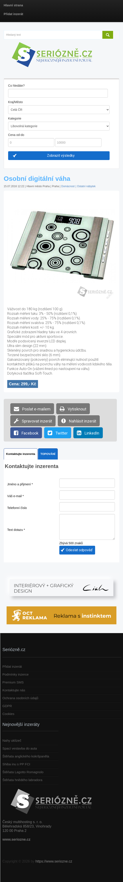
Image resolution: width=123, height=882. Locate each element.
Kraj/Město (15, 102)
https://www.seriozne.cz (54, 861)
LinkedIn (88, 432)
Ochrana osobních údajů (20, 698)
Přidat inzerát (13, 14)
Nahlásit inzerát (78, 420)
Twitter (58, 432)
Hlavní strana (13, 5)
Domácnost (68, 186)
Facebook (26, 432)
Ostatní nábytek (86, 186)
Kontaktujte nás (13, 690)
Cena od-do (16, 135)
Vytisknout (73, 408)
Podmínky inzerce (15, 674)
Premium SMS (13, 682)
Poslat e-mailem (32, 408)
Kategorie (14, 118)
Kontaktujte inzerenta (20, 454)
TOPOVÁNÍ (47, 454)
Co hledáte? (16, 85)
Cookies (8, 714)
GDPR (7, 706)
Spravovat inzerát (33, 420)
